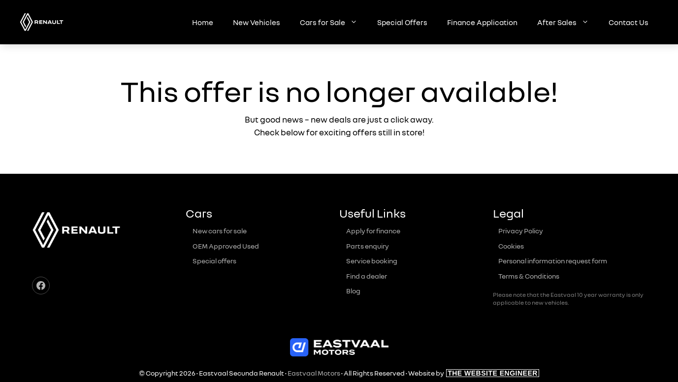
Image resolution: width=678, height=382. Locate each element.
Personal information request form (552, 260)
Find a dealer (366, 276)
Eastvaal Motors (314, 373)
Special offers (214, 260)
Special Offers (402, 22)
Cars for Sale (333, 22)
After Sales (568, 22)
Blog (353, 290)
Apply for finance (373, 230)
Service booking (371, 260)
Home (202, 22)
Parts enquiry (367, 246)
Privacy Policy (520, 230)
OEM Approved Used (226, 246)
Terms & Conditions (528, 276)
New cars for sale (220, 230)
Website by (473, 373)
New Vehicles (256, 22)
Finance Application (482, 22)
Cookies (511, 246)
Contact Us (628, 22)
